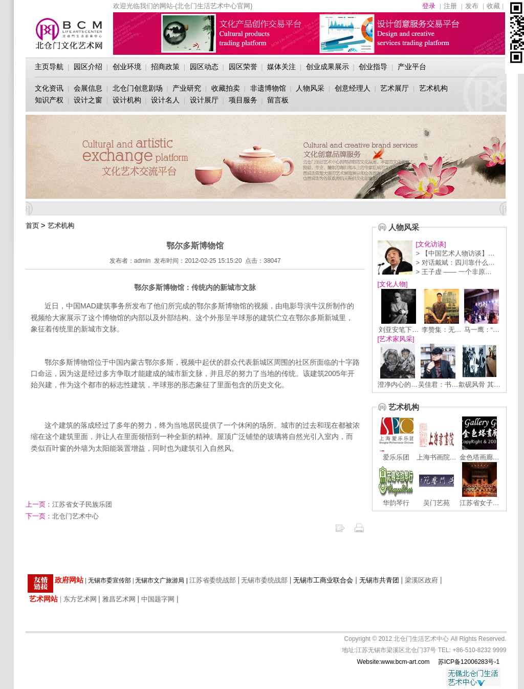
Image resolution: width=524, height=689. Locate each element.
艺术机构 (433, 88)
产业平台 (412, 66)
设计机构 (127, 100)
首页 (32, 225)
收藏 (493, 6)
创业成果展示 (327, 66)
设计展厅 (204, 100)
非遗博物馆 (268, 88)
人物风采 (310, 88)
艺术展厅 (394, 88)
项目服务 (243, 100)
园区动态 (204, 66)
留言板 (278, 100)
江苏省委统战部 (212, 580)
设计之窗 (88, 100)
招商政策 (165, 66)
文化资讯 (49, 88)
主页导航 (49, 66)
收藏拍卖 (225, 88)
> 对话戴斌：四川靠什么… (455, 262)
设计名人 (165, 100)
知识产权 (49, 100)
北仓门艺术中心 (62, 516)
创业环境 (127, 66)
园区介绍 (88, 66)
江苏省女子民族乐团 (69, 504)
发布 (471, 6)
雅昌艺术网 (119, 599)
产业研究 (186, 88)
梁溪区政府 (421, 580)
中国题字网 (157, 599)
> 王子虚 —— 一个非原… (454, 272)
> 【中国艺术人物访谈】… (455, 253)
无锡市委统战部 (264, 580)
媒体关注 (281, 66)
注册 (450, 6)
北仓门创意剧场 (138, 88)
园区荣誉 (243, 66)
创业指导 (373, 66)
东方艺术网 (80, 599)
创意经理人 (352, 88)
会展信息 (88, 88)
